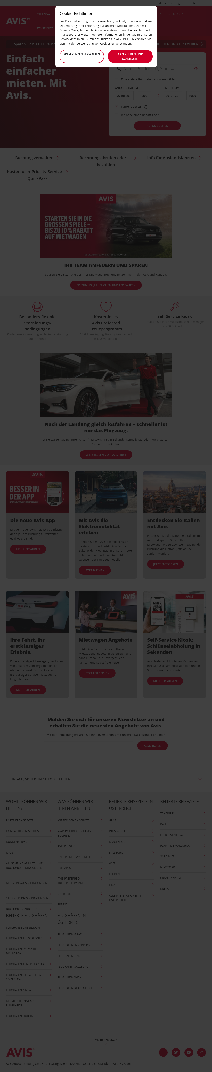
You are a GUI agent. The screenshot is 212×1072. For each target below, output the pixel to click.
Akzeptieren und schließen (130, 56)
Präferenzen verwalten (81, 54)
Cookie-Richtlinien (72, 39)
